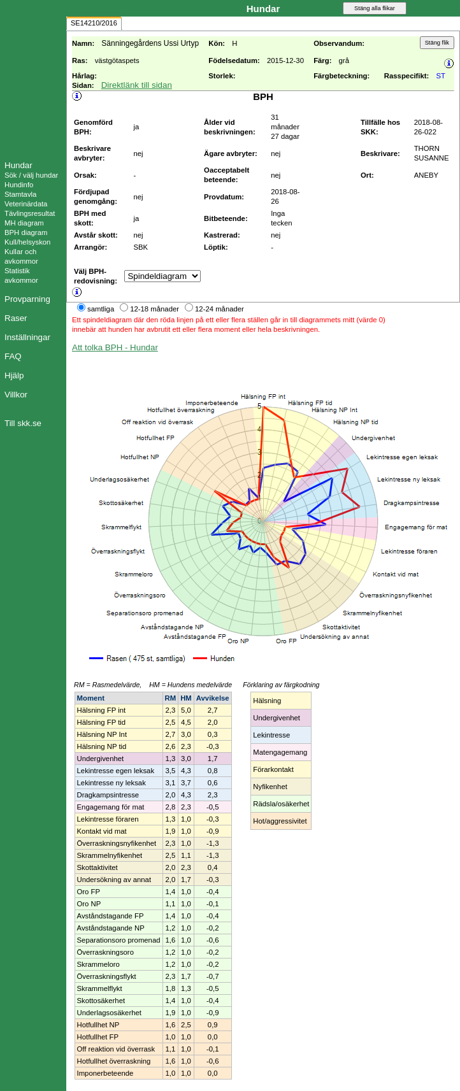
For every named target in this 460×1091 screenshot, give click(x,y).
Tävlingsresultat (29, 213)
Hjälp (14, 375)
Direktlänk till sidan (136, 85)
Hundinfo (18, 185)
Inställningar (27, 337)
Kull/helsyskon (27, 242)
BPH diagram (25, 232)
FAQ (13, 356)
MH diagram (24, 223)
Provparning (27, 299)
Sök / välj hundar (31, 175)
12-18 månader (154, 309)
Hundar (18, 165)
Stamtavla (20, 194)
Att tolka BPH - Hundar (115, 347)
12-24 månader (219, 309)
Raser (15, 318)
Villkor (15, 394)
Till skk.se (22, 423)
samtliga (100, 309)
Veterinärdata (25, 204)
